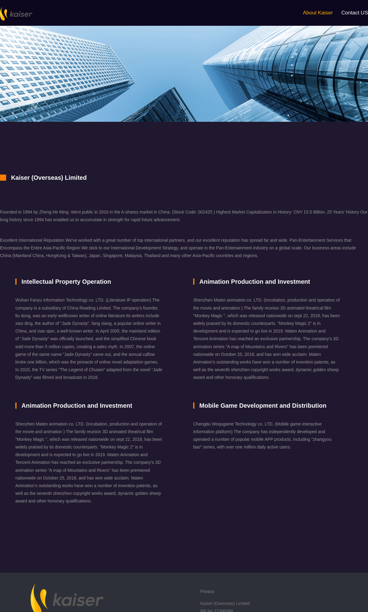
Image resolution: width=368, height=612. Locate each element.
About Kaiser (318, 13)
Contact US (354, 13)
